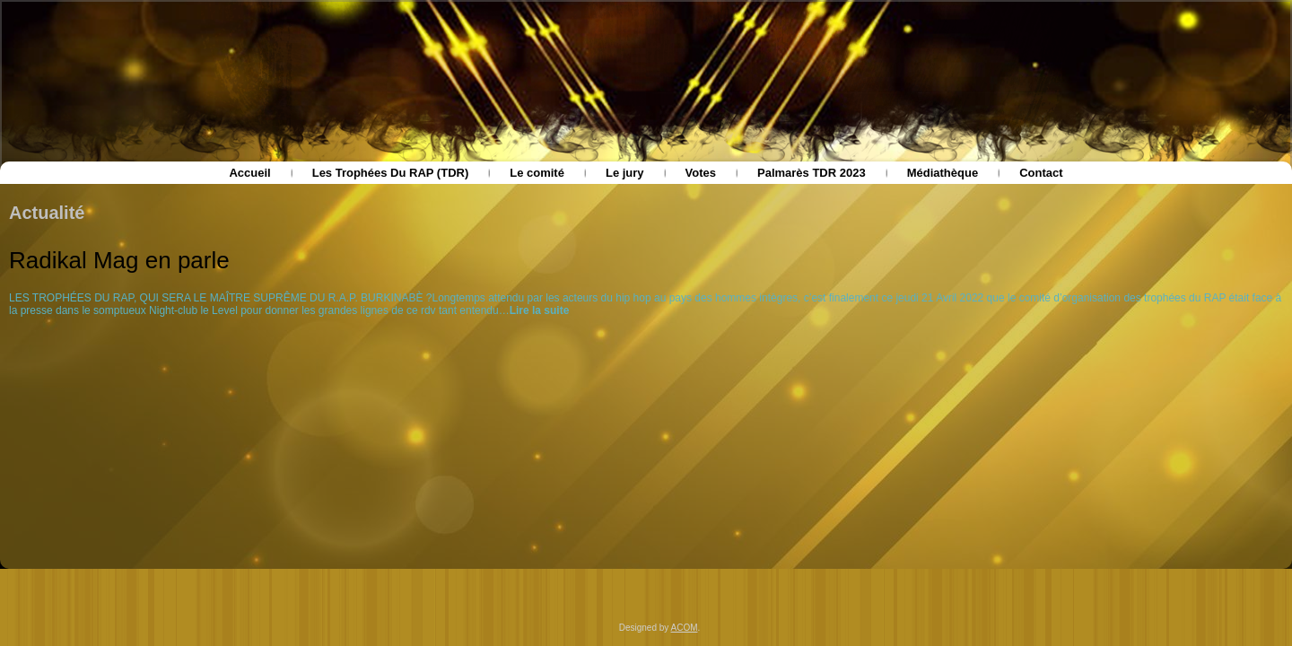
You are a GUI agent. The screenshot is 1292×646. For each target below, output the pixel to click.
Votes (700, 172)
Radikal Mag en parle (119, 260)
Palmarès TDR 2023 (811, 172)
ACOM (684, 628)
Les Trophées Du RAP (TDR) (390, 172)
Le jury (625, 172)
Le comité (537, 172)
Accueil (249, 172)
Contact (1040, 172)
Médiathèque (942, 172)
